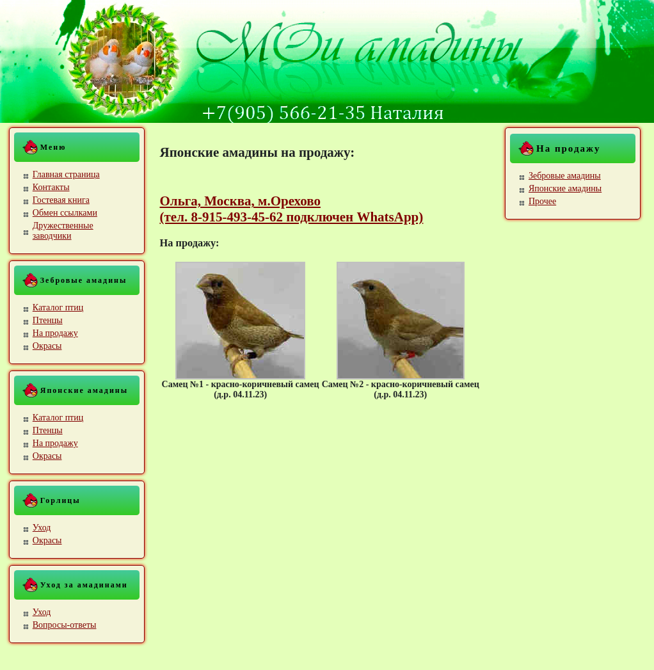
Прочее (542, 201)
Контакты (51, 187)
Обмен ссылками (65, 213)
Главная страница (66, 174)
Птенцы (48, 320)
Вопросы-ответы (65, 625)
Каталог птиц (58, 307)
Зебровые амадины (565, 175)
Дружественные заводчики (63, 231)
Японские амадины (565, 188)
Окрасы (47, 346)
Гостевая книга (61, 200)
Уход (42, 527)
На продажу (55, 333)
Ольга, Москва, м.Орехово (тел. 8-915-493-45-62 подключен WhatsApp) (292, 209)
